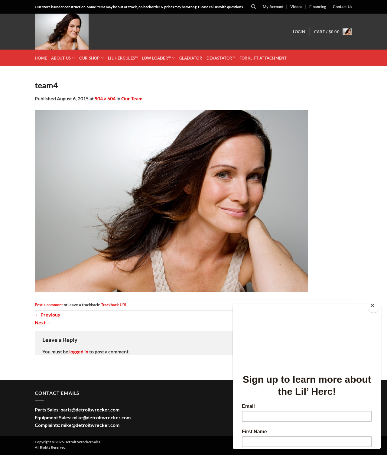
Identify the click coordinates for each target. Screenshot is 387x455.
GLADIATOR (190, 58)
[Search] (253, 6)
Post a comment (49, 304)
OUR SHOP (91, 58)
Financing (317, 6)
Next (43, 322)
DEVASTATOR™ (221, 58)
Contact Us (342, 6)
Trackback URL (114, 304)
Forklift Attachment (263, 58)
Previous (47, 314)
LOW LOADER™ (158, 58)
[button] (299, 31)
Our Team (131, 98)
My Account (273, 6)
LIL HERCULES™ (123, 58)
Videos (296, 6)
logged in (78, 351)
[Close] (373, 307)
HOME (41, 58)
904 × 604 (105, 98)
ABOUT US (63, 58)
